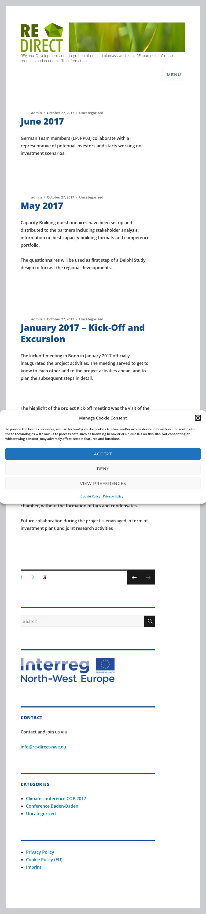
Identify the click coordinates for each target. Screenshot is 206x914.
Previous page (134, 584)
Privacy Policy (113, 496)
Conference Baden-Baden (52, 806)
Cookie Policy (90, 496)
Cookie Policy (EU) (44, 860)
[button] (198, 418)
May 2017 (42, 206)
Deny (103, 468)
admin (36, 112)
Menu (174, 74)
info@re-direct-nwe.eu (43, 747)
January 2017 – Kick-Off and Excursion (83, 333)
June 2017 (42, 121)
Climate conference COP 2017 (56, 798)
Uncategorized (91, 112)
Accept (103, 453)
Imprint (33, 867)
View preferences (103, 483)
